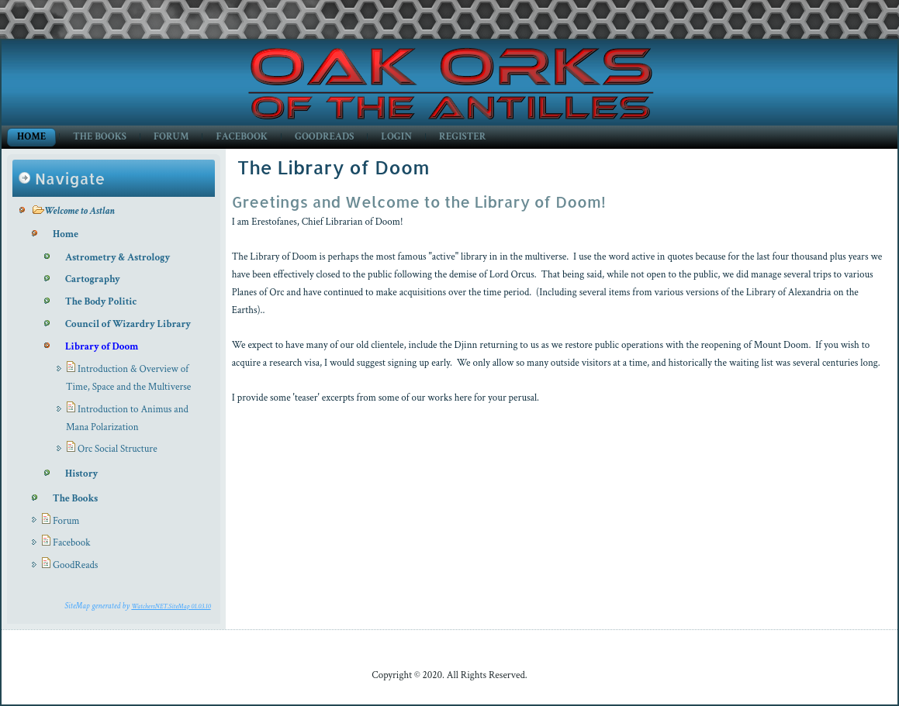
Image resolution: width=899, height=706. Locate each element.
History (81, 473)
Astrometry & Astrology (117, 257)
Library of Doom (101, 346)
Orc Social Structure (117, 449)
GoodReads (324, 136)
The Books (99, 136)
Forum (171, 136)
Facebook (242, 136)
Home (31, 136)
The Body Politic (101, 301)
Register (462, 136)
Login (396, 136)
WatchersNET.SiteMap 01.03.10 (170, 606)
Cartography (92, 279)
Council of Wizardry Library (128, 324)
